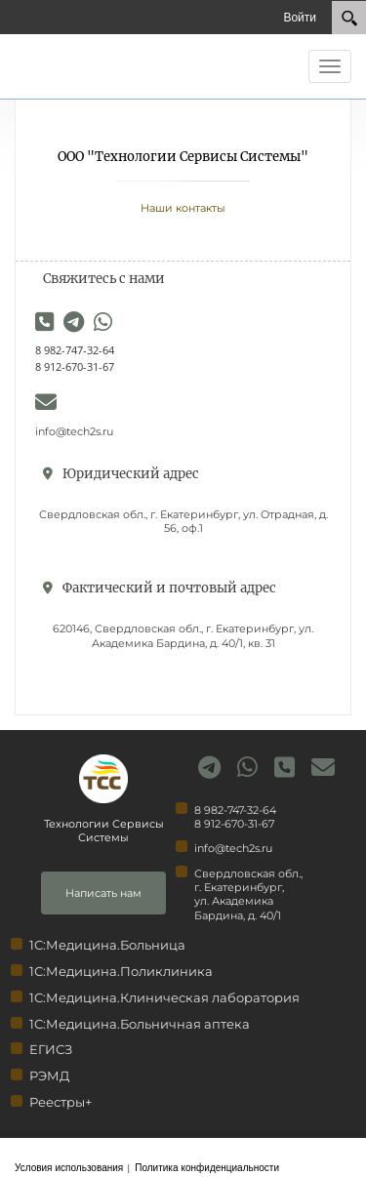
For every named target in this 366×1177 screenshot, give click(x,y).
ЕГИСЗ (50, 1049)
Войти (299, 17)
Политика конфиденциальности (207, 1167)
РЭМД (49, 1075)
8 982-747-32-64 (74, 350)
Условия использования (69, 1167)
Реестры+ (60, 1102)
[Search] (349, 17)
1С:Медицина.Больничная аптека (139, 1024)
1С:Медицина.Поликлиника (121, 971)
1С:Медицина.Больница (107, 945)
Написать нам (103, 893)
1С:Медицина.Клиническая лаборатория (164, 997)
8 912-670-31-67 (74, 366)
